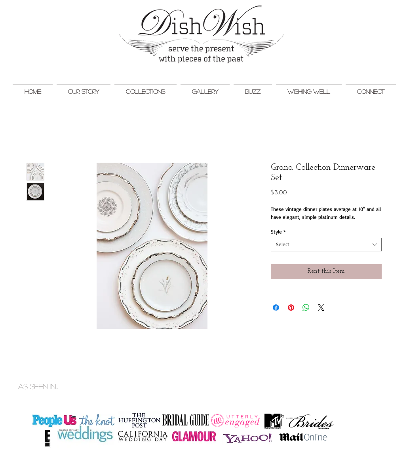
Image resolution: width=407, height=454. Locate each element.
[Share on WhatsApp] (306, 307)
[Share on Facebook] (276, 307)
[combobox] (326, 244)
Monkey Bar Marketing (377, 378)
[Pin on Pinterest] (291, 307)
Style (278, 232)
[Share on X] (321, 307)
